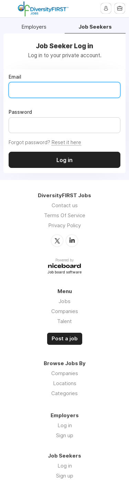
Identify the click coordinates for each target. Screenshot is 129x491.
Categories (64, 393)
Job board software (64, 272)
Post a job (65, 338)
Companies (64, 311)
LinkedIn (72, 241)
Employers (33, 27)
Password (20, 112)
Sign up (64, 435)
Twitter (57, 241)
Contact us (65, 205)
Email (15, 76)
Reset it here (66, 142)
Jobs (64, 301)
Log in (64, 425)
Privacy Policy (64, 225)
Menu (9, 8)
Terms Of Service (64, 215)
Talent (64, 321)
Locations (64, 383)
